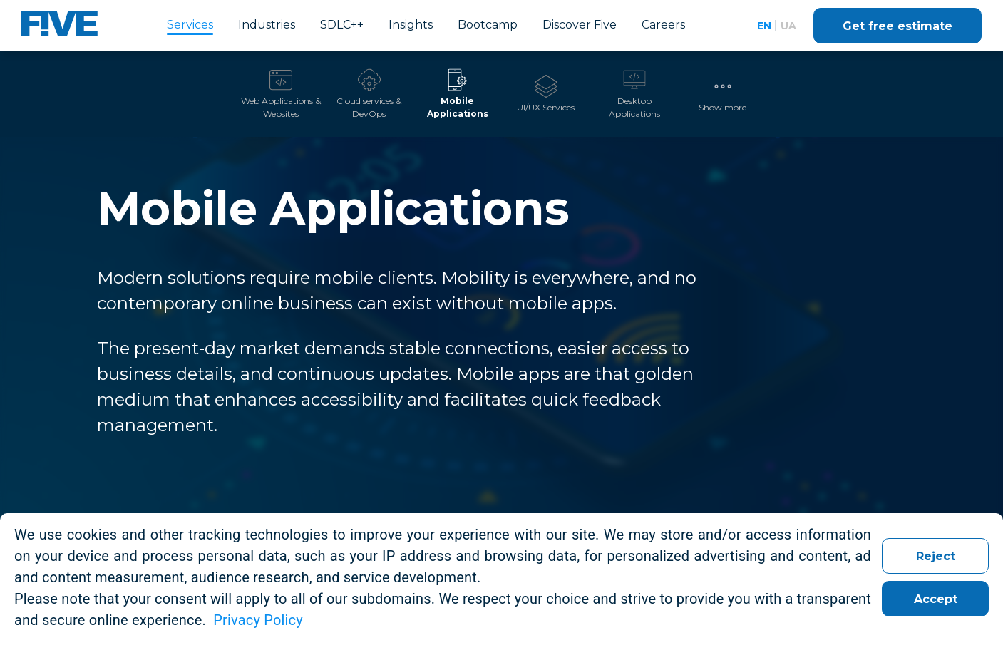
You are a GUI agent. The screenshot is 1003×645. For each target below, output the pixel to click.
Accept (935, 599)
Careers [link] (663, 24)
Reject (935, 556)
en (764, 25)
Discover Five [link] (579, 24)
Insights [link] (411, 24)
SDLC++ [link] (342, 24)
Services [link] (190, 24)
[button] (723, 94)
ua (788, 25)
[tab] (281, 94)
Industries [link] (266, 24)
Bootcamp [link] (488, 24)
